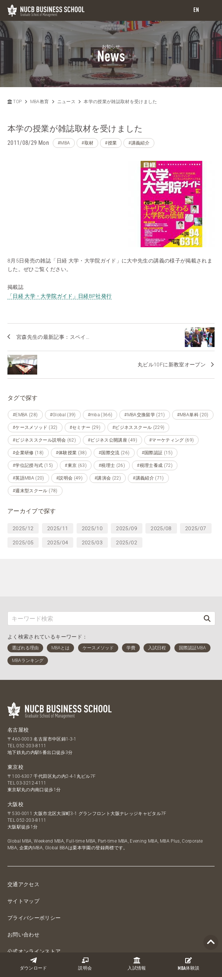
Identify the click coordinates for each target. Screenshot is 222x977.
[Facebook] (84, 916)
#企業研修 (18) (28, 397)
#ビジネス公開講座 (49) (112, 384)
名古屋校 (18, 674)
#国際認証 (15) (157, 397)
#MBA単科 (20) (193, 359)
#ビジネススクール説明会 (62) (44, 384)
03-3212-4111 (31, 727)
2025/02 (126, 487)
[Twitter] (66, 916)
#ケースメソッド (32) (35, 372)
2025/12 (23, 473)
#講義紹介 (138, 143)
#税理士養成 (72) (155, 410)
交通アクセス (23, 829)
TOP (14, 101)
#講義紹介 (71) (148, 422)
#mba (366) (100, 359)
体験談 (188, 964)
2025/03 (92, 487)
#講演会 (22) (107, 422)
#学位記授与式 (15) (33, 410)
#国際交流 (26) (114, 397)
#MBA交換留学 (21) (144, 359)
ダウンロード (33, 964)
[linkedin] (156, 916)
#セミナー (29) (85, 372)
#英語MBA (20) (28, 422)
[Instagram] (138, 916)
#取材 (87, 143)
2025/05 (23, 487)
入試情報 (137, 964)
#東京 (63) (76, 410)
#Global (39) (63, 359)
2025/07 (195, 473)
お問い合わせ (23, 879)
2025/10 (92, 473)
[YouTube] (120, 916)
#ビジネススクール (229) (138, 372)
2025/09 (126, 473)
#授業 (111, 143)
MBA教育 (39, 101)
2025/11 (57, 473)
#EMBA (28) (25, 359)
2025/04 (57, 487)
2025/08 (161, 473)
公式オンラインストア (34, 896)
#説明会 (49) (69, 422)
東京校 (15, 712)
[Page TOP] (210, 942)
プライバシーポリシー (34, 862)
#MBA (64, 143)
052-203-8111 (31, 690)
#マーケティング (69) (171, 384)
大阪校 (15, 749)
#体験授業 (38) (71, 397)
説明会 (85, 964)
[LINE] (102, 916)
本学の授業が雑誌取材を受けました (120, 101)
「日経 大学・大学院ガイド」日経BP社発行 (59, 209)
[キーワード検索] (103, 562)
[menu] (209, 10)
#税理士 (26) (112, 410)
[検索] (207, 562)
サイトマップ (23, 846)
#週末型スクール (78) (35, 435)
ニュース (66, 101)
